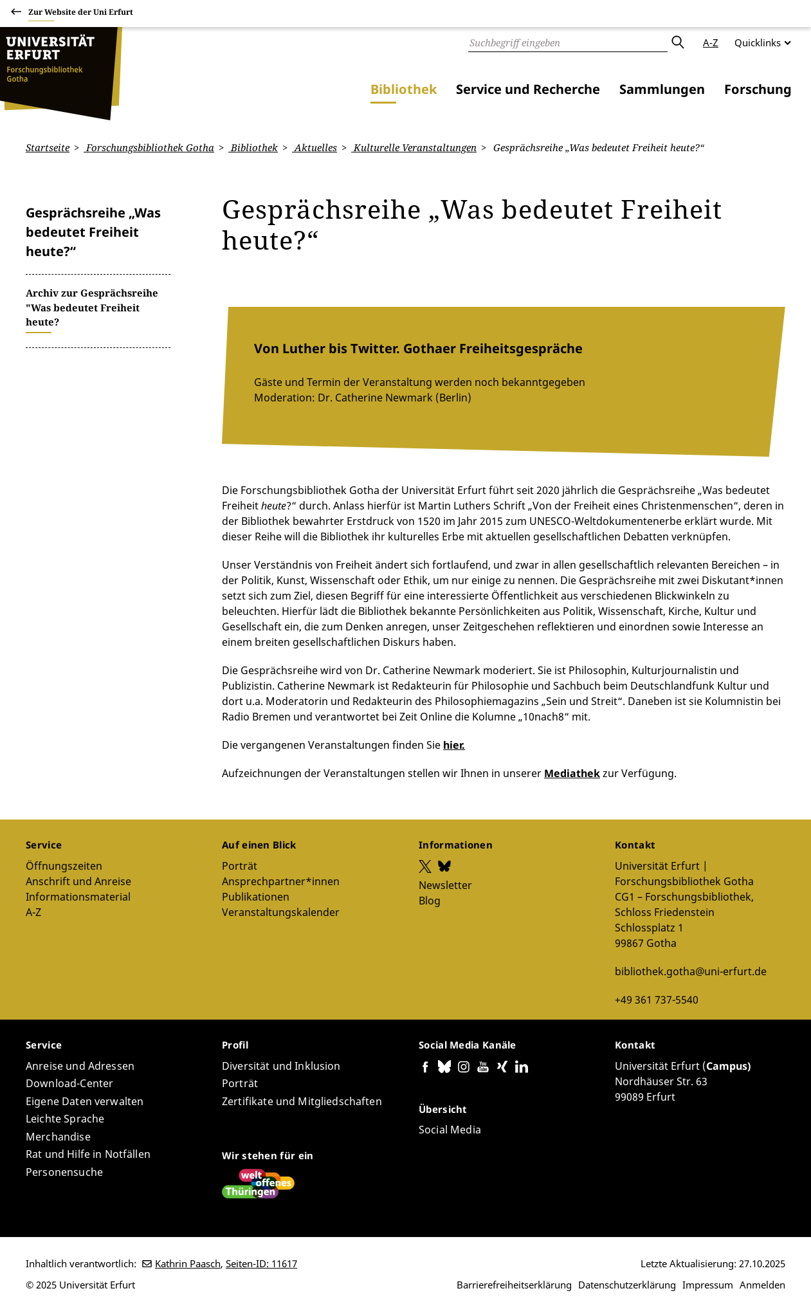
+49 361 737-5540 (656, 999)
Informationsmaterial (78, 896)
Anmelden (762, 1284)
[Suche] (568, 42)
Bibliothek (403, 89)
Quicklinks (757, 42)
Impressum (707, 1284)
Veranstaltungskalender (281, 911)
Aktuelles (314, 147)
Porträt (239, 865)
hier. (454, 745)
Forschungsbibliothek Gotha (149, 147)
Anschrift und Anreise (78, 881)
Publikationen (255, 896)
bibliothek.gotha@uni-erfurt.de (691, 971)
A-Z (710, 42)
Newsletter (445, 884)
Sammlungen (662, 89)
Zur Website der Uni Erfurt (80, 13)
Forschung (758, 89)
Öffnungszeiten (64, 865)
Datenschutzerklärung (627, 1284)
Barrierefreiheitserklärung (514, 1284)
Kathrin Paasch (188, 1263)
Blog (430, 900)
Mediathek (572, 773)
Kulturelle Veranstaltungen (414, 147)
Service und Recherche (528, 89)
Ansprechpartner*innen (281, 881)
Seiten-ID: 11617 (261, 1263)
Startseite (47, 147)
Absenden (677, 42)
